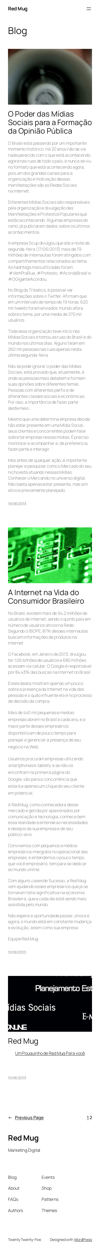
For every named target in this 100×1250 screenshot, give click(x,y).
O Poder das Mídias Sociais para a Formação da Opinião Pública (50, 122)
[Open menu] (89, 9)
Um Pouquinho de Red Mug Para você (50, 1053)
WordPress (83, 1239)
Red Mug (17, 8)
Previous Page (26, 1118)
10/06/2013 (17, 952)
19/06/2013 (17, 503)
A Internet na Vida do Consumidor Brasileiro (46, 596)
